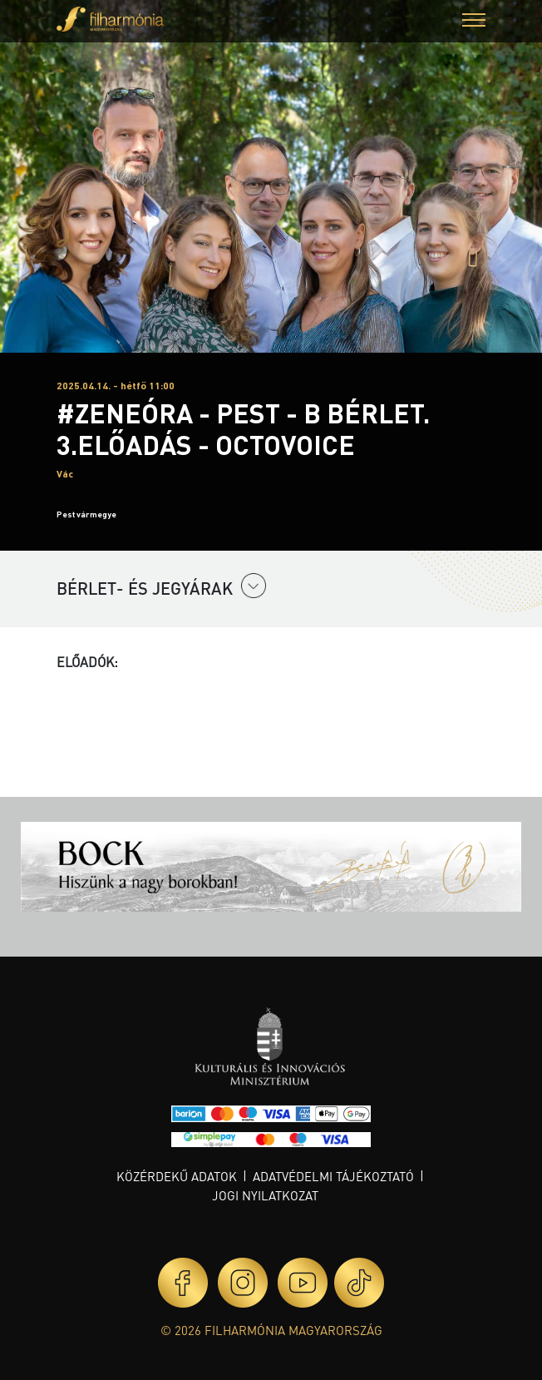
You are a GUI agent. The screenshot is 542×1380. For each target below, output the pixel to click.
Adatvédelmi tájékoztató (333, 1176)
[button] (473, 22)
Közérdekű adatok (176, 1176)
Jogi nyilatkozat (265, 1195)
